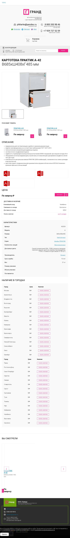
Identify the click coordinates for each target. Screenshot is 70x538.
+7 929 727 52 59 (52, 30)
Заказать (59, 194)
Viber (34, 29)
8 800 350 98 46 (52, 24)
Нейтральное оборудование (15, 52)
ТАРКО (4, 2)
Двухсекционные (59, 245)
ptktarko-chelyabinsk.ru (13, 508)
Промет (62, 255)
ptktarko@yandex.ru (27, 24)
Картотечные (61, 237)
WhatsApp (15, 29)
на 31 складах (62, 214)
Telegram (25, 29)
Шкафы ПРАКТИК (59, 241)
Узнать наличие (44, 290)
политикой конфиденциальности (45, 530)
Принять (4, 534)
